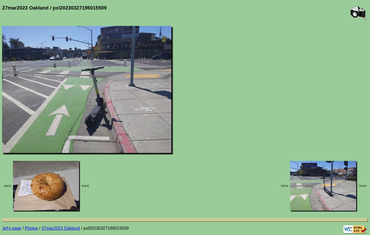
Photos (31, 228)
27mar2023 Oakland (61, 228)
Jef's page (11, 228)
